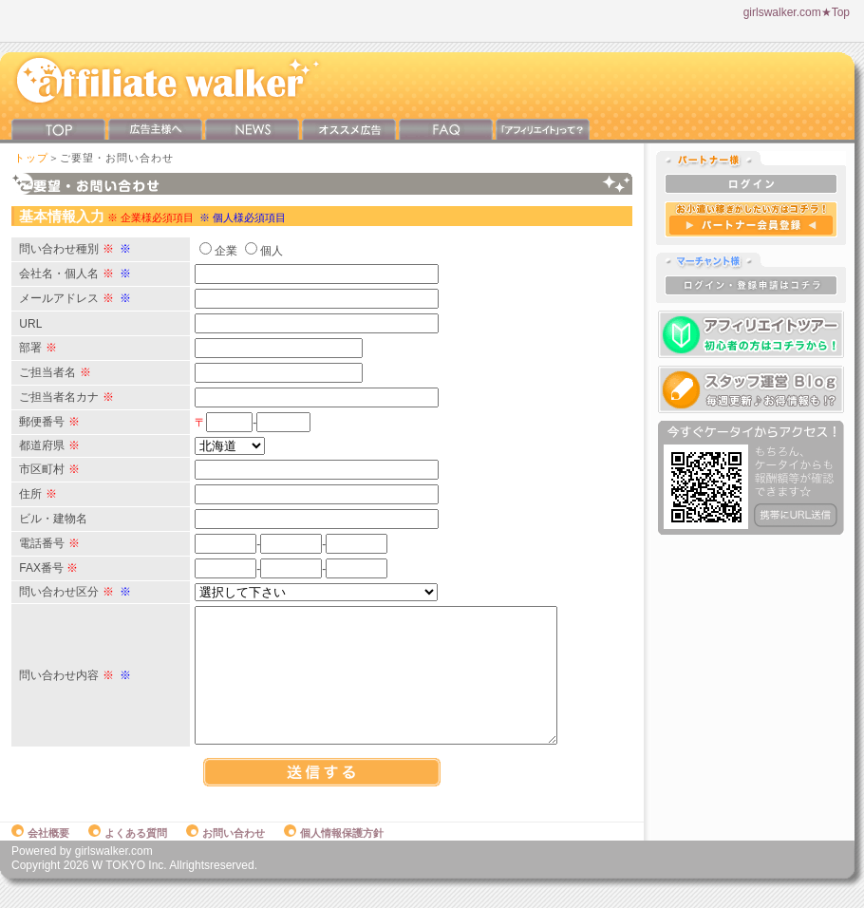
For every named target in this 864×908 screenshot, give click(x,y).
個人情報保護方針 (334, 853)
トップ (31, 157)
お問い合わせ (225, 853)
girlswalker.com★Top (796, 12)
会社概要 (40, 853)
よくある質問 (127, 853)
